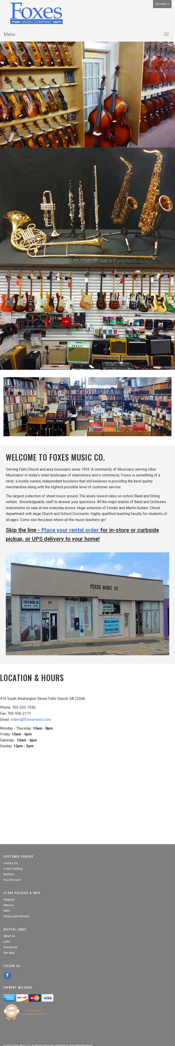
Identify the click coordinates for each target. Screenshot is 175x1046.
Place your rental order (70, 530)
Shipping (8, 899)
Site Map (8, 952)
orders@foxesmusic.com (30, 719)
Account (162, 4)
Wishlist (8, 874)
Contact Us (10, 863)
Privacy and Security (16, 916)
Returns (8, 905)
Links (6, 941)
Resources (10, 947)
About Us (9, 936)
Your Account (12, 880)
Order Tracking (12, 868)
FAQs (6, 910)
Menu (9, 34)
